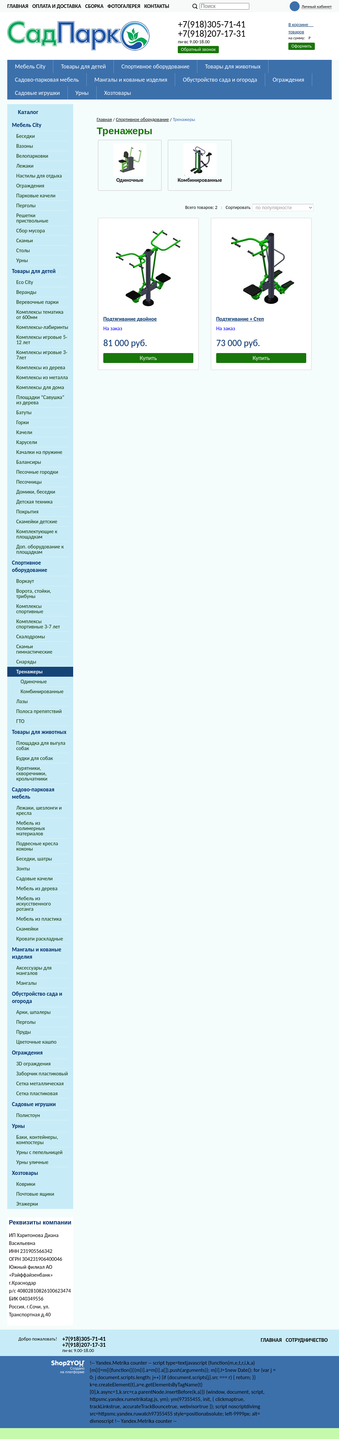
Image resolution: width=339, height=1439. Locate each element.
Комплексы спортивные (29, 609)
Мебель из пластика (39, 919)
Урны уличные (32, 1162)
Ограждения (30, 185)
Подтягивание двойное (130, 319)
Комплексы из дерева (40, 367)
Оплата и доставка (56, 6)
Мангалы (26, 983)
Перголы (26, 205)
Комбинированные (42, 691)
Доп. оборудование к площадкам (40, 549)
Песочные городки (37, 472)
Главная (17, 6)
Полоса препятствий (39, 711)
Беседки (25, 136)
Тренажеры (29, 671)
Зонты (23, 868)
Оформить (301, 46)
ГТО (20, 721)
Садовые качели (34, 878)
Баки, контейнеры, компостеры (37, 1139)
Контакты (157, 6)
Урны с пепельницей (39, 1152)
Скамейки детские (36, 521)
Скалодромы (30, 636)
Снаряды (26, 662)
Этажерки (27, 1204)
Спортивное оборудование (29, 566)
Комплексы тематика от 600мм (40, 314)
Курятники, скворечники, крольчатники (31, 773)
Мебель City (26, 125)
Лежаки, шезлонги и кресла (39, 810)
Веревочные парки (37, 302)
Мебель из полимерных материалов (30, 828)
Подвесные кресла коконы (37, 846)
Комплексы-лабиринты (42, 327)
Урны (22, 260)
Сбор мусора (30, 230)
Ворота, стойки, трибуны (33, 593)
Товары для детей (34, 271)
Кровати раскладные (39, 939)
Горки (22, 422)
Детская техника (34, 502)
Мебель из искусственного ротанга (33, 903)
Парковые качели (35, 195)
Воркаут (25, 581)
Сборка (94, 6)
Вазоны (24, 146)
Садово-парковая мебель (33, 793)
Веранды (26, 292)
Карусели (26, 442)
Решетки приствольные (32, 218)
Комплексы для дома (40, 387)
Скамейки (27, 929)
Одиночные (34, 681)
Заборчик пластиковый (42, 1073)
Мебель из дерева (37, 888)
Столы (23, 250)
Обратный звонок (198, 49)
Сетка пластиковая (37, 1093)
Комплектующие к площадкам (36, 534)
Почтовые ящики (35, 1194)
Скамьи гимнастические (34, 649)
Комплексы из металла (42, 377)
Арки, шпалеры (33, 1012)
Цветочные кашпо (36, 1042)
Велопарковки (32, 156)
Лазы (22, 701)
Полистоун (28, 1115)
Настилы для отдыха (39, 176)
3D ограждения (33, 1063)
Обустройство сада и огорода (37, 997)
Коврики (25, 1184)
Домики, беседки (35, 492)
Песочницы (29, 482)
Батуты (24, 412)
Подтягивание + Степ (240, 319)
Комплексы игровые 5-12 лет (41, 339)
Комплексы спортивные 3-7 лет (38, 624)
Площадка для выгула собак (40, 745)
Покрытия (27, 511)
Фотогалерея (124, 6)
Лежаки (24, 166)
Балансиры (28, 462)
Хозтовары (25, 1173)
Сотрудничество (307, 1340)
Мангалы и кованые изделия (36, 953)
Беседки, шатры (34, 859)
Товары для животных (39, 732)
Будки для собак (34, 758)
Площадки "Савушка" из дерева (40, 400)
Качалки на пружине (39, 452)
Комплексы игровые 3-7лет (41, 355)
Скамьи (24, 240)
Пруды (23, 1032)
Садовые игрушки (34, 1104)
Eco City (24, 282)
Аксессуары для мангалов (34, 970)
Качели (24, 432)
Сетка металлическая (40, 1083)
